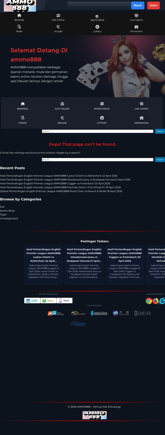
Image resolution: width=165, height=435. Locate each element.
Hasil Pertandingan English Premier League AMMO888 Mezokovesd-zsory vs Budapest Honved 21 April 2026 (65, 179)
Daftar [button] (153, 5)
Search (160, 131)
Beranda (19, 17)
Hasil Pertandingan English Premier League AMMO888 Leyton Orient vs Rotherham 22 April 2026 (58, 175)
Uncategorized (9, 218)
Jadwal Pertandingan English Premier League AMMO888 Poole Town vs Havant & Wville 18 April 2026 (61, 191)
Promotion (136, 29)
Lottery (97, 29)
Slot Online (58, 17)
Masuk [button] (138, 5)
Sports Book (97, 18)
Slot (2, 206)
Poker (19, 29)
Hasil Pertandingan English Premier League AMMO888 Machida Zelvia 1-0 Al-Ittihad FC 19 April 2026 (60, 187)
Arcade (58, 29)
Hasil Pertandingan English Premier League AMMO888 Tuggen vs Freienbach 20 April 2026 (55, 183)
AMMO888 (83, 406)
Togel (3, 214)
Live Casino (136, 17)
